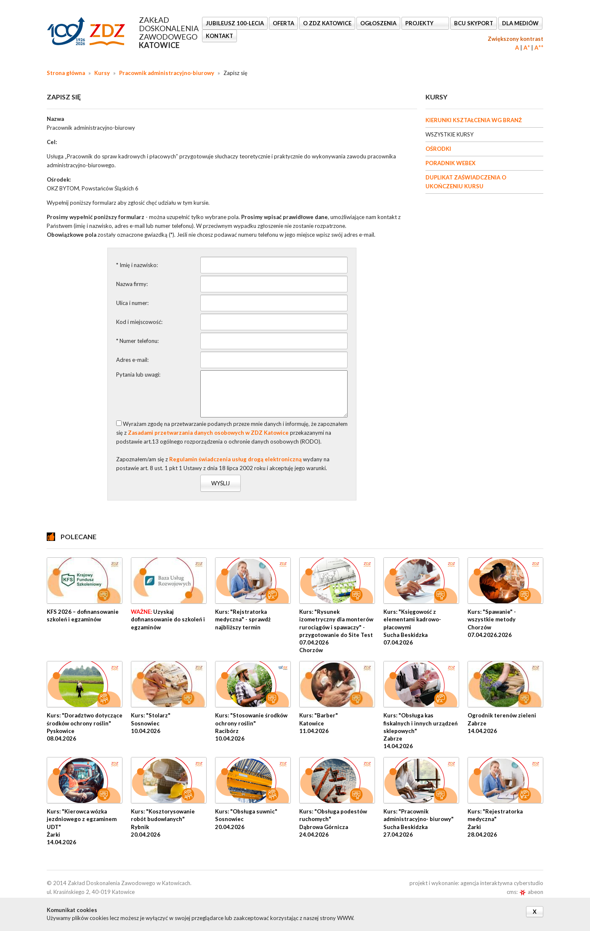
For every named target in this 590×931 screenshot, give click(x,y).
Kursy (102, 73)
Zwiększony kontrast (515, 38)
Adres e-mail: (132, 359)
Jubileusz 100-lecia (235, 23)
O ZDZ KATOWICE (327, 23)
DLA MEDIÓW (520, 23)
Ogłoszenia (378, 23)
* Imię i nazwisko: (137, 265)
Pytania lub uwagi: (138, 374)
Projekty (420, 23)
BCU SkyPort (473, 23)
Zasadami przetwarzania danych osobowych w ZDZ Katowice (208, 432)
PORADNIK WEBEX (450, 163)
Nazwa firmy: (132, 284)
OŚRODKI (438, 148)
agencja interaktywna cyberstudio (501, 883)
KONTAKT (219, 35)
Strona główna (66, 73)
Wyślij (220, 483)
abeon (531, 891)
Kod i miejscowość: (139, 321)
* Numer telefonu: (137, 340)
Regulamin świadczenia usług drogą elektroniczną (235, 459)
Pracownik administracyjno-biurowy (166, 73)
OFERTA (283, 23)
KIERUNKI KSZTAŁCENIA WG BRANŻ (473, 120)
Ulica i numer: (132, 303)
